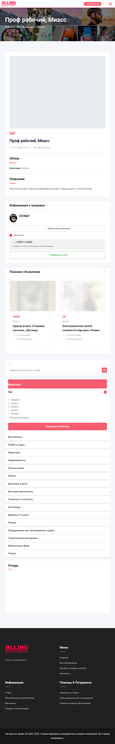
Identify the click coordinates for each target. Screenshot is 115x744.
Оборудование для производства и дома (31, 530)
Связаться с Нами (69, 692)
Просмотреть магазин (59, 228)
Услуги (25, 168)
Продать (15, 399)
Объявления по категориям (19, 698)
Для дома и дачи (17, 483)
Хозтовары (14, 507)
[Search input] (55, 370)
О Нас (8, 692)
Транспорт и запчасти (20, 499)
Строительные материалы (23, 538)
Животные (14, 452)
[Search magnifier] (104, 370)
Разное (14, 413)
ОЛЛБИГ (24, 216)
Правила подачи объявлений (75, 703)
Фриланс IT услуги (18, 515)
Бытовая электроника (20, 491)
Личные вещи (16, 468)
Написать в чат (57, 255)
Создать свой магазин (17, 708)
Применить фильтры (57, 426)
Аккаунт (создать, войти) (73, 668)
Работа (14, 406)
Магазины (10, 703)
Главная (64, 657)
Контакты (65, 673)
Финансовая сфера (18, 545)
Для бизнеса (15, 437)
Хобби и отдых (16, 444)
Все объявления (68, 663)
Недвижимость (16, 460)
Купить (14, 410)
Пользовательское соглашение (76, 698)
